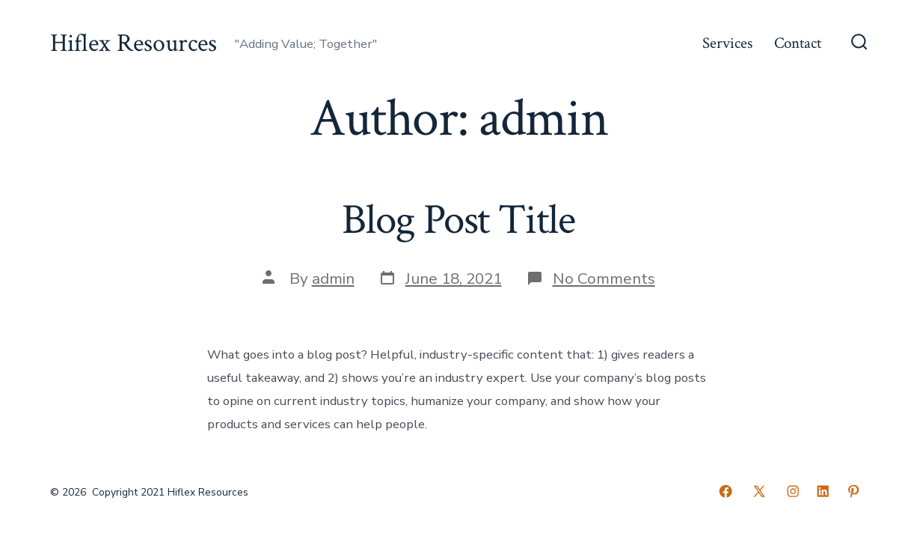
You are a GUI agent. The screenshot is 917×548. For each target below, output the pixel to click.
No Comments (604, 278)
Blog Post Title (458, 220)
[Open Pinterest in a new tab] (853, 491)
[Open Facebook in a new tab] (725, 491)
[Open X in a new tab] (759, 491)
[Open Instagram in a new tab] (792, 491)
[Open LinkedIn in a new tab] (822, 491)
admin (333, 278)
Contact (797, 43)
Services (727, 43)
